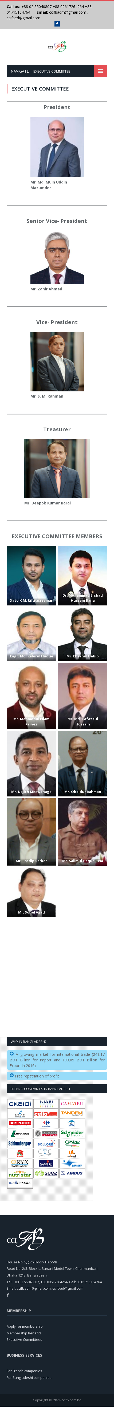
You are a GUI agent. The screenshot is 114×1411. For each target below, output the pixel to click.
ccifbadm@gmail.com (67, 12)
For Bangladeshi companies (29, 1381)
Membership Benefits (24, 1337)
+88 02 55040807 (36, 6)
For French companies (24, 1375)
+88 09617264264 (68, 6)
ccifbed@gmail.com (23, 17)
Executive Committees (24, 1343)
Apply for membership (25, 1330)
